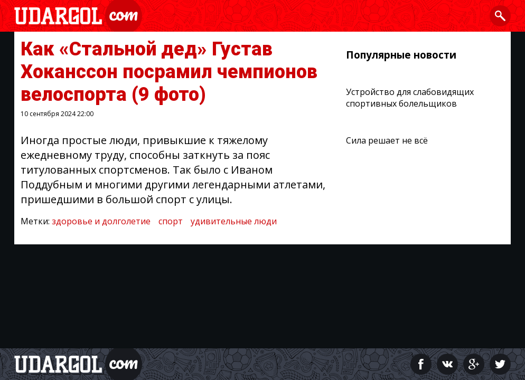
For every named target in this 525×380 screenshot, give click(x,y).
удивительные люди (234, 221)
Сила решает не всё (387, 140)
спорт (170, 221)
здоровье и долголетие (101, 221)
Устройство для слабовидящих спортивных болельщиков (410, 97)
